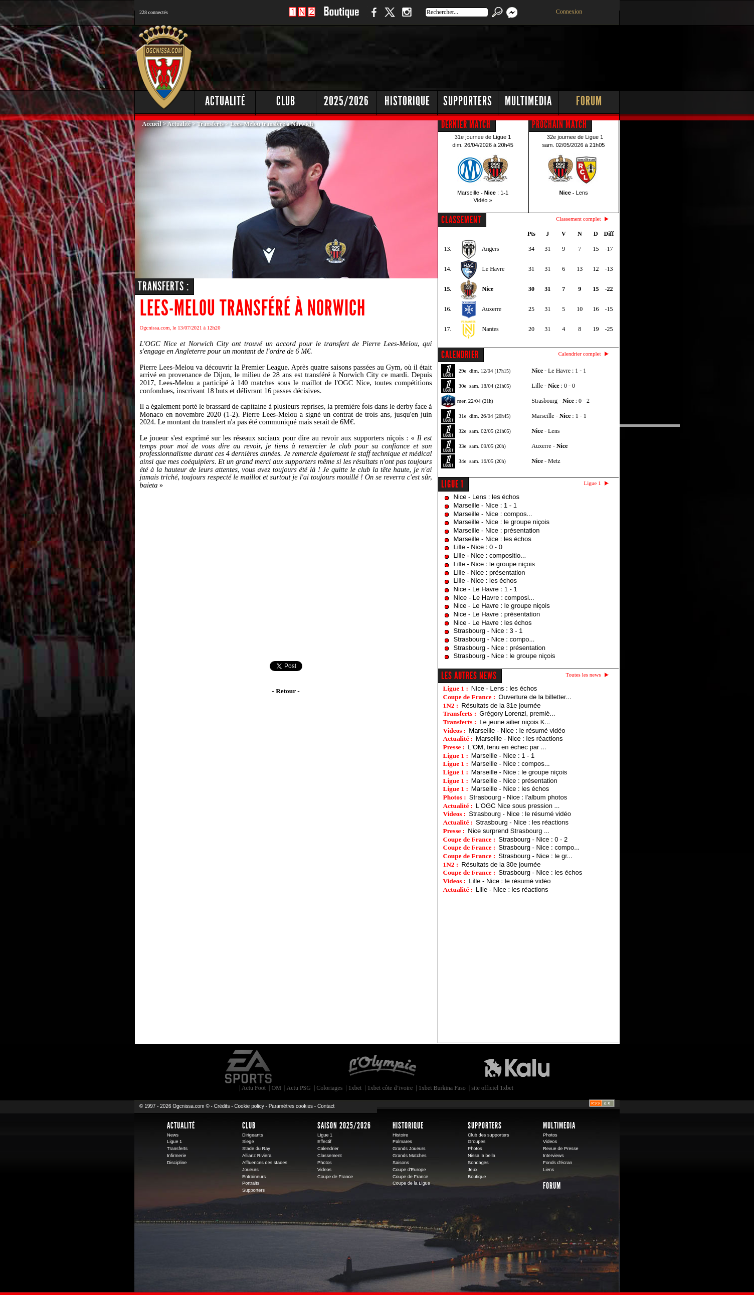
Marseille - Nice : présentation (497, 530)
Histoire (400, 1135)
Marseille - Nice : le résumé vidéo (517, 730)
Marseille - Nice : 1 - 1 (485, 505)
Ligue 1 (452, 484)
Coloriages (329, 1087)
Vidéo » (482, 200)
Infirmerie (176, 1155)
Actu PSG (299, 1087)
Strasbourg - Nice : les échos (540, 872)
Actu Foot (254, 1087)
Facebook (372, 17)
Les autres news (469, 676)
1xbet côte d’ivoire (390, 1087)
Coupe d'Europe (409, 1169)
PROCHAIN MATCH (559, 124)
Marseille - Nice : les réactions (519, 738)
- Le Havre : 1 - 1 (558, 370)
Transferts (210, 123)
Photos (324, 1162)
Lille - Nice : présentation (489, 572)
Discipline (176, 1162)
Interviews (553, 1155)
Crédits (222, 1106)
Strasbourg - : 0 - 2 (560, 400)
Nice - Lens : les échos (487, 497)
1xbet (355, 1087)
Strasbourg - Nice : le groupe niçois (504, 656)
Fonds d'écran (557, 1162)
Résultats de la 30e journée (500, 864)
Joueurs (250, 1169)
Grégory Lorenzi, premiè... (517, 713)
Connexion (569, 11)
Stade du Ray (256, 1148)
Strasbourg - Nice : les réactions (522, 822)
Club (285, 101)
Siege (248, 1141)
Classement (329, 1155)
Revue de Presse (561, 1148)
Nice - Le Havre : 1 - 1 (485, 589)
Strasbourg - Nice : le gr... (535, 856)
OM (276, 1087)
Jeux (472, 1169)
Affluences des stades (264, 1162)
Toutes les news (583, 675)
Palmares (402, 1141)
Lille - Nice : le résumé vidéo (509, 881)
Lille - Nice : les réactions (512, 889)
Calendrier (328, 1148)
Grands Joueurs (409, 1148)
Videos (324, 1169)
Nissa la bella (481, 1155)
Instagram (406, 17)
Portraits (250, 1183)
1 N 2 (302, 17)
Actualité (225, 101)
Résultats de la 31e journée (500, 705)
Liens (548, 1169)
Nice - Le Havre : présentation (497, 614)
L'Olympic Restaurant (382, 1066)
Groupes (476, 1141)
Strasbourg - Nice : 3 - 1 (488, 630)
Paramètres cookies (291, 1106)
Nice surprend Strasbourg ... (508, 831)
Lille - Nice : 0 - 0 (478, 547)
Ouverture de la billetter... (534, 697)
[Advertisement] (438, 55)
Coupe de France (335, 1176)
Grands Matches (410, 1155)
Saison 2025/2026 (344, 1125)
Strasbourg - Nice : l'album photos (518, 797)
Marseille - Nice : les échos (492, 539)
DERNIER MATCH (466, 124)
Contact (325, 1106)
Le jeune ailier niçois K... (514, 722)
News (172, 1135)
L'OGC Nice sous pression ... (517, 806)
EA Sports (249, 1066)
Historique (407, 101)
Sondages (478, 1162)
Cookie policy (249, 1106)
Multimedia (528, 101)
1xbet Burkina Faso (442, 1087)
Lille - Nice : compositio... (490, 555)
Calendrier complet (579, 354)
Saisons (401, 1162)
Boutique (341, 17)
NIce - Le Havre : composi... (494, 597)
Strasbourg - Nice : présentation (500, 648)
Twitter (389, 17)
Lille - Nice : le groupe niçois (494, 564)
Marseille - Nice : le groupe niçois (501, 522)
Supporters (467, 101)
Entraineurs (254, 1176)
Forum (589, 101)
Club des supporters (488, 1135)
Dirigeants (252, 1135)
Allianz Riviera (256, 1155)
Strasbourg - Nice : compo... (494, 639)
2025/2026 (346, 101)
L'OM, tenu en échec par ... (507, 747)
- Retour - (285, 691)
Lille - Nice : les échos (485, 580)
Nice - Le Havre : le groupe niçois (502, 605)
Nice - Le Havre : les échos (493, 622)
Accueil (151, 123)
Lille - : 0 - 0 (553, 385)
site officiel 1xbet (492, 1087)
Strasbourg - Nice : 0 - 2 (533, 839)
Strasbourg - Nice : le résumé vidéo (520, 814)
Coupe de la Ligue (411, 1183)
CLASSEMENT (461, 220)
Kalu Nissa (516, 1066)
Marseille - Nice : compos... (493, 514)
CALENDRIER (460, 355)
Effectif (324, 1141)
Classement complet (578, 219)
